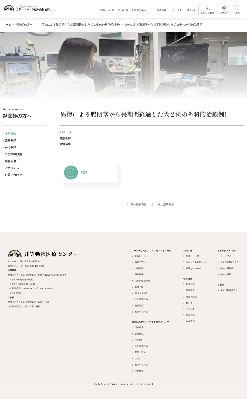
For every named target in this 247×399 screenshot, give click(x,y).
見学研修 (9, 160)
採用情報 (137, 370)
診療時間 (137, 268)
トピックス (176, 10)
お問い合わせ (207, 10)
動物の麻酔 (224, 274)
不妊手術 (137, 274)
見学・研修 (138, 352)
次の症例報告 (167, 203)
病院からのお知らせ (194, 261)
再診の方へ (138, 261)
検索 (237, 9)
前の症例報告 (136, 203)
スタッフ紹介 (140, 293)
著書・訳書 (190, 296)
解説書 (187, 302)
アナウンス (11, 167)
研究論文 (189, 290)
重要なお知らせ (192, 268)
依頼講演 (189, 321)
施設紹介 (137, 305)
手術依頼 (9, 147)
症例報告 (9, 133)
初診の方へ (138, 255)
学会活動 (191, 10)
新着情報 (161, 10)
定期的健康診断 (141, 280)
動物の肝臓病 (225, 268)
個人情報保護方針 (228, 290)
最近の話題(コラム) (228, 261)
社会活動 (189, 315)
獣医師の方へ (24, 113)
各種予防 (137, 286)
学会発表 (189, 308)
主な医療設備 (12, 154)
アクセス (224, 10)
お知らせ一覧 (191, 255)
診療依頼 (9, 140)
